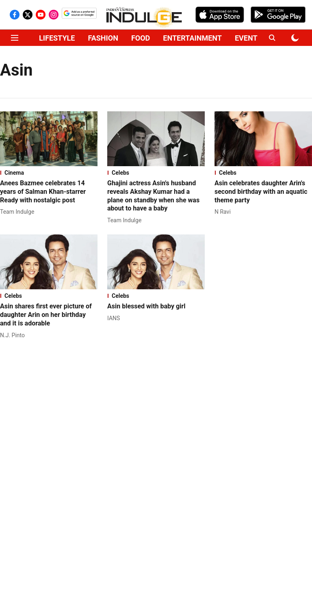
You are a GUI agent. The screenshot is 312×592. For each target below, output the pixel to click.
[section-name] (49, 172)
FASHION (103, 38)
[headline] (49, 191)
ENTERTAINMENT (192, 38)
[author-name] (18, 212)
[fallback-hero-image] (49, 138)
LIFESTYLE (57, 38)
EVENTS (248, 38)
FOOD (140, 38)
